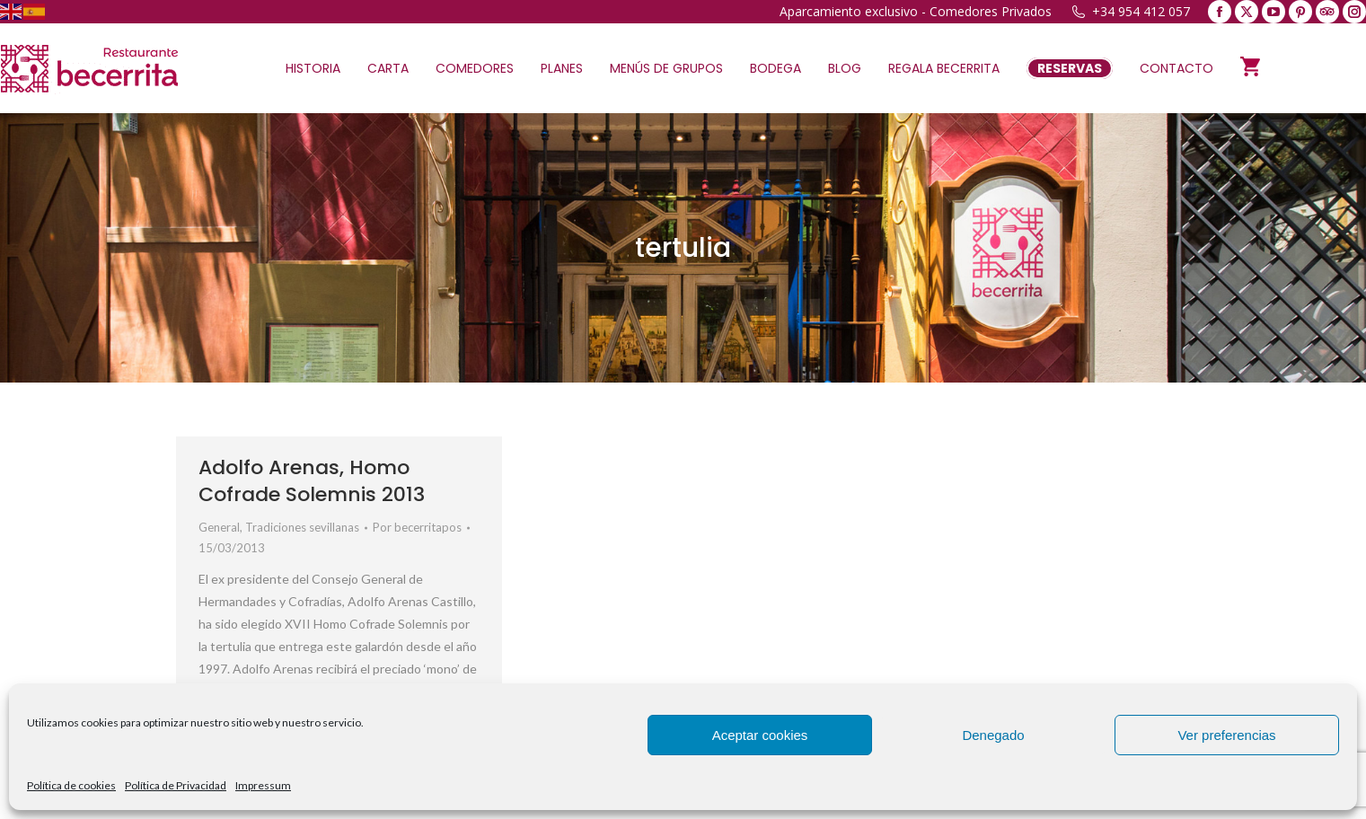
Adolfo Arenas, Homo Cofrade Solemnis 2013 (311, 481)
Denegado (993, 735)
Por (417, 527)
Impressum (263, 785)
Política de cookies (71, 785)
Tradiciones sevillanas (302, 527)
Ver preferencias (1226, 735)
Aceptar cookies (760, 735)
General (219, 527)
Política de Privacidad (175, 785)
